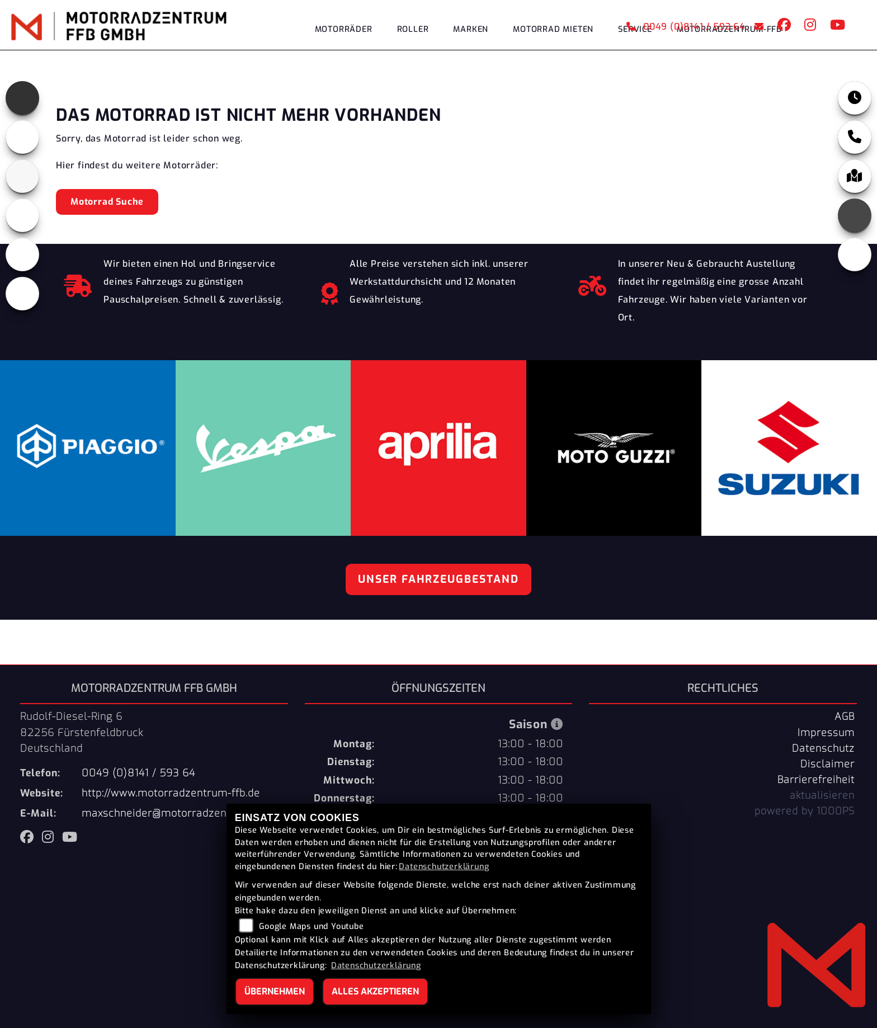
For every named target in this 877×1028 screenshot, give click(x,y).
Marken (470, 29)
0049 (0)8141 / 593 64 (685, 26)
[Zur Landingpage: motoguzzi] (22, 137)
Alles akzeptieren (375, 991)
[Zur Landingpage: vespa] (22, 254)
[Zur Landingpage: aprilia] (22, 98)
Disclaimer (827, 764)
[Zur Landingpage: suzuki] (22, 176)
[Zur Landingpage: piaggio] (22, 215)
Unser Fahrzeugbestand (438, 579)
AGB (844, 716)
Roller (413, 29)
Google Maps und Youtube (311, 926)
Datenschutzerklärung (444, 866)
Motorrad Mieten (553, 29)
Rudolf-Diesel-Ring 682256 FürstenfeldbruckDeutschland (81, 732)
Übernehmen (274, 991)
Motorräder (344, 29)
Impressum (826, 732)
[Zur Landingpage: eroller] (22, 293)
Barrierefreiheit (816, 779)
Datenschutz (823, 748)
